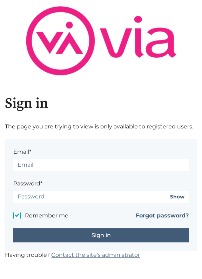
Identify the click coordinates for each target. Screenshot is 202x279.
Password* (27, 183)
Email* (22, 151)
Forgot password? (162, 215)
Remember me (46, 215)
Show (177, 197)
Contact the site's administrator (95, 255)
